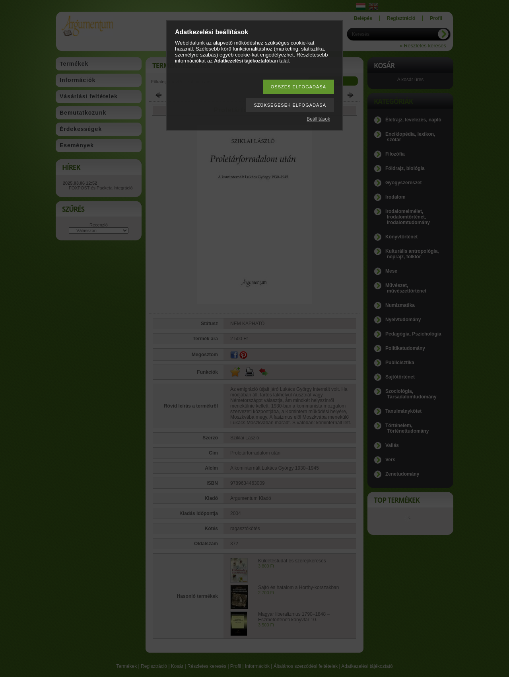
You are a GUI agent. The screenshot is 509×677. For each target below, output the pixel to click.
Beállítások (318, 119)
